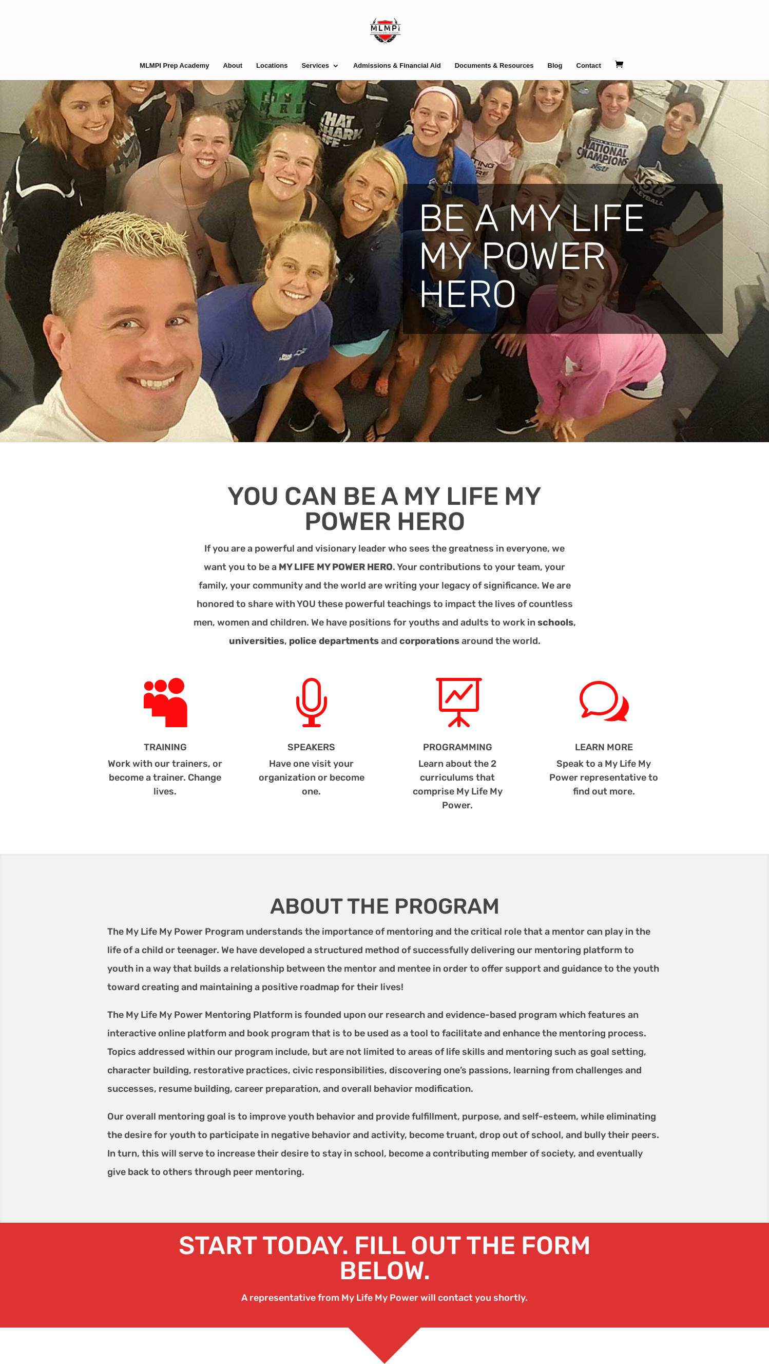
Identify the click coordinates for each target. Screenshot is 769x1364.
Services (315, 65)
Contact (588, 65)
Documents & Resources (494, 65)
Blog (555, 65)
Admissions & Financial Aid (397, 65)
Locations (271, 65)
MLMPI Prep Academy (174, 65)
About (232, 65)
